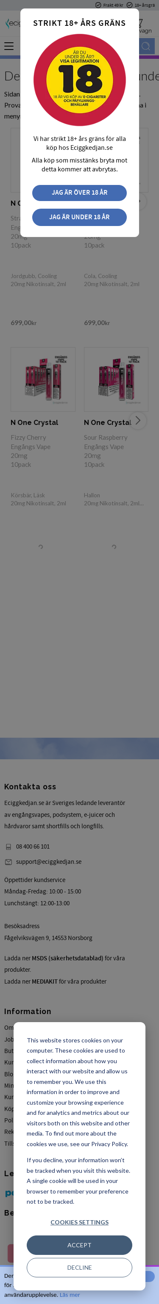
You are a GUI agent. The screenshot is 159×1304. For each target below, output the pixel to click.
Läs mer (70, 1294)
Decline (79, 1267)
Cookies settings (79, 1222)
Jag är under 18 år (79, 217)
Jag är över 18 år (80, 192)
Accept (79, 1245)
